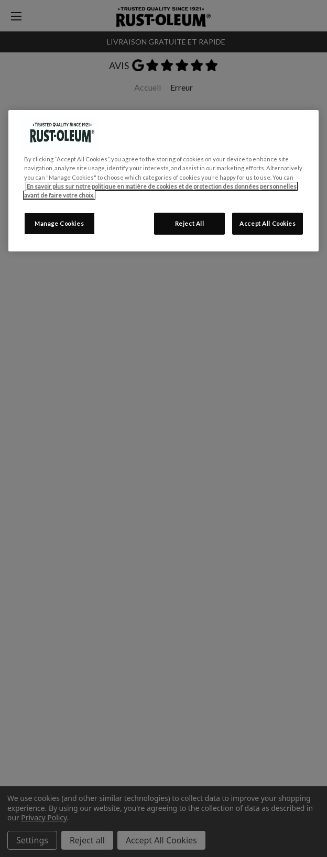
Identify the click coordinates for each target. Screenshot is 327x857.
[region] (163, 180)
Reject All (189, 223)
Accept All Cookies (267, 223)
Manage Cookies (59, 223)
